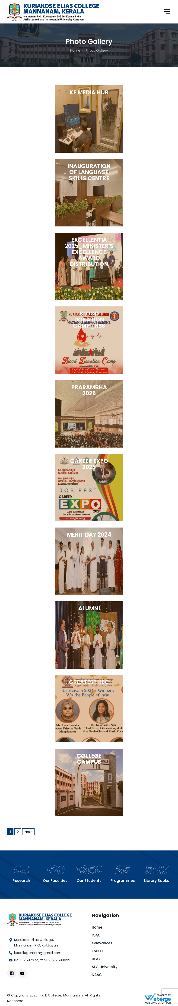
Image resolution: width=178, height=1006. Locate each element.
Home (75, 50)
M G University (105, 966)
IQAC (96, 935)
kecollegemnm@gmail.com (37, 952)
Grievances (102, 943)
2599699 (63, 960)
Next (28, 832)
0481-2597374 (26, 960)
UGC (96, 958)
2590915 (47, 960)
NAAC (97, 974)
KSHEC (97, 951)
